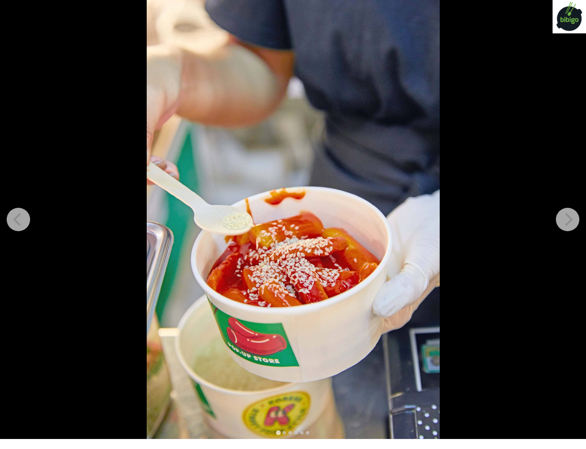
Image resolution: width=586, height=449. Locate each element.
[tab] (278, 432)
